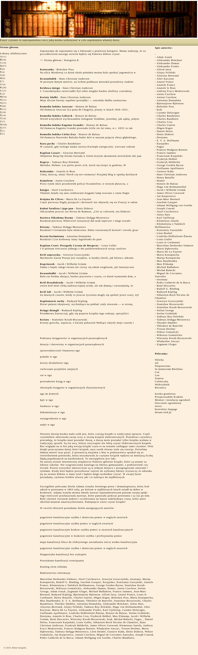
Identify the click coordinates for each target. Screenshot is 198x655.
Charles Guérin (166, 125)
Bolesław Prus (165, 106)
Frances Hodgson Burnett (172, 149)
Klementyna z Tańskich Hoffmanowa (170, 225)
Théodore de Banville (170, 325)
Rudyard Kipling (167, 291)
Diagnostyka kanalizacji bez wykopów (63, 554)
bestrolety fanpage (166, 409)
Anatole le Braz (166, 87)
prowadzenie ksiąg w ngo (55, 381)
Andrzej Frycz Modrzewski (173, 91)
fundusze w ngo (49, 406)
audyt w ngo (47, 424)
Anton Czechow (166, 94)
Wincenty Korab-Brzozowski (174, 338)
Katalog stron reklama (53, 566)
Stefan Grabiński (167, 313)
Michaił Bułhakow (168, 267)
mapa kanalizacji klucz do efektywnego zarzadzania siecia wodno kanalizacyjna (88, 542)
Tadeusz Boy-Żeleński (170, 316)
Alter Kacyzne (165, 78)
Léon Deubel (164, 233)
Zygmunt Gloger (167, 344)
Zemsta (159, 378)
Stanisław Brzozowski (170, 304)
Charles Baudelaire (168, 115)
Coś (157, 372)
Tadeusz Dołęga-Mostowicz (173, 319)
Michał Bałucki (166, 270)
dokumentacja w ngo (52, 412)
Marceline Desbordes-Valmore (175, 245)
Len (157, 375)
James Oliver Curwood (170, 193)
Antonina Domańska (169, 100)
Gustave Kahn (165, 171)
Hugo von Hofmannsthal (171, 186)
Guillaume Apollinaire (170, 168)
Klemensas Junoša (168, 220)
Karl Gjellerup (165, 217)
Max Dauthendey (167, 260)
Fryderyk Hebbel (167, 159)
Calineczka (161, 381)
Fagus (160, 146)
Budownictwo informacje (55, 572)
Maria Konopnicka (168, 254)
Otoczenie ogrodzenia (168, 403)
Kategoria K (71, 60)
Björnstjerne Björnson (170, 103)
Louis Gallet (164, 239)
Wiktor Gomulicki (168, 331)
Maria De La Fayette (169, 251)
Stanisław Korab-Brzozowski (174, 307)
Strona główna (52, 60)
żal (157, 362)
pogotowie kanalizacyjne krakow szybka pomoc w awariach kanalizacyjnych (86, 529)
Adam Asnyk (164, 57)
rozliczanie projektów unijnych (59, 369)
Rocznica (160, 387)
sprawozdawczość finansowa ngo (60, 350)
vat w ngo (46, 375)
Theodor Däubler (167, 322)
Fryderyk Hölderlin (168, 162)
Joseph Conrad (166, 208)
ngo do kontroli (49, 393)
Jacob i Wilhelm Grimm (171, 189)
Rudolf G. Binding (168, 288)
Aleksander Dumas (168, 63)
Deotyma (162, 137)
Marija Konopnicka (168, 257)
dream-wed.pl (163, 412)
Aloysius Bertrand (168, 75)
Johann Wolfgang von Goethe (174, 205)
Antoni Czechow (167, 97)
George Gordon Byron (170, 165)
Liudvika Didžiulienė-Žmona (174, 236)
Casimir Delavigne (168, 112)
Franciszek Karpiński (170, 155)
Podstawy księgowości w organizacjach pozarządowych (73, 338)
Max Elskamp (165, 264)
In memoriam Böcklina (169, 369)
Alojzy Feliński (166, 72)
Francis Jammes (166, 152)
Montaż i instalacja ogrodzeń (172, 399)
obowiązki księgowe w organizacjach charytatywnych (72, 387)
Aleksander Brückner (169, 60)
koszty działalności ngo (54, 362)
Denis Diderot (165, 134)
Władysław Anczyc (168, 341)
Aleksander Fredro (168, 66)
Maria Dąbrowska (167, 248)
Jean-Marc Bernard (168, 199)
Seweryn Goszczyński (170, 301)
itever (158, 406)
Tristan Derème (166, 328)
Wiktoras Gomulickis (170, 335)
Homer (161, 180)
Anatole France (166, 84)
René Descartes (166, 285)
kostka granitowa (165, 393)
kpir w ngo (46, 399)
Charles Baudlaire (168, 118)
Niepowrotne (163, 365)
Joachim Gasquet (167, 202)
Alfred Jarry (164, 69)
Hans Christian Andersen (172, 174)
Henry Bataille (166, 177)
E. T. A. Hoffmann (168, 140)
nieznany (162, 279)
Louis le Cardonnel (168, 242)
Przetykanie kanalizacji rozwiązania (62, 560)
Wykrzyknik (162, 384)
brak (159, 109)
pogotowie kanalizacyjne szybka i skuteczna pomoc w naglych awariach (84, 517)
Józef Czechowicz (168, 211)
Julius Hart (163, 214)
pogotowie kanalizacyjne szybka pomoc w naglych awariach (76, 523)
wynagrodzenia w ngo (53, 418)
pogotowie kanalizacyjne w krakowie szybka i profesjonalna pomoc (81, 535)
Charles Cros (164, 121)
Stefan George (165, 310)
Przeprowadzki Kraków (169, 396)
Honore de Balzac (167, 183)
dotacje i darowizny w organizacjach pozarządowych (72, 344)
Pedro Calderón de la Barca (173, 282)
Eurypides (163, 143)
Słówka (159, 359)
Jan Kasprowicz (166, 196)
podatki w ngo (48, 356)
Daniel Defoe (165, 131)
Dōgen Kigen (165, 128)
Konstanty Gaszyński (170, 230)
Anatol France (165, 81)
